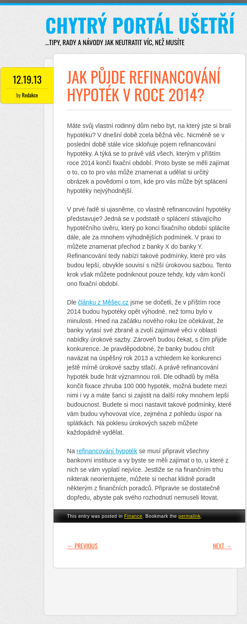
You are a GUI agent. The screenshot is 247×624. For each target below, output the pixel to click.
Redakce (30, 95)
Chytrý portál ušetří (140, 25)
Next (222, 545)
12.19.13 (27, 79)
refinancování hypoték (107, 451)
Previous (82, 545)
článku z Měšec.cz (103, 302)
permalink (189, 516)
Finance (133, 516)
